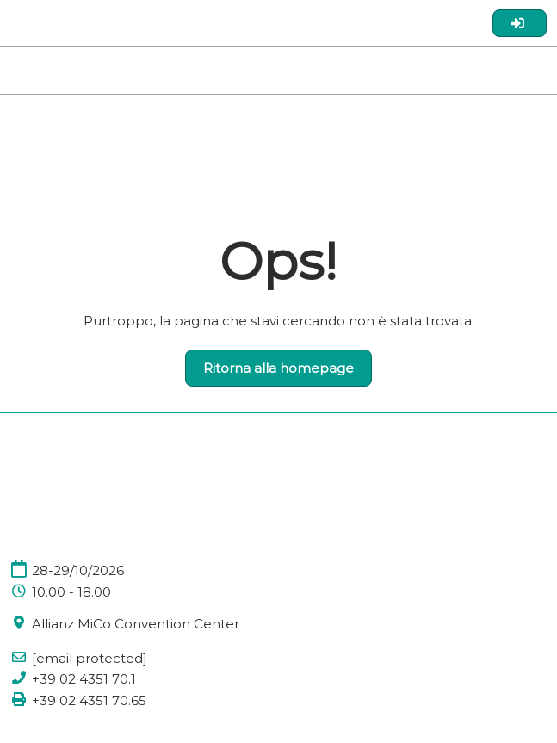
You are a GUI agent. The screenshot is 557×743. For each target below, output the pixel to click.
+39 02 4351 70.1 (84, 679)
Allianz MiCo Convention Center (135, 624)
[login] (519, 23)
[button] (278, 368)
